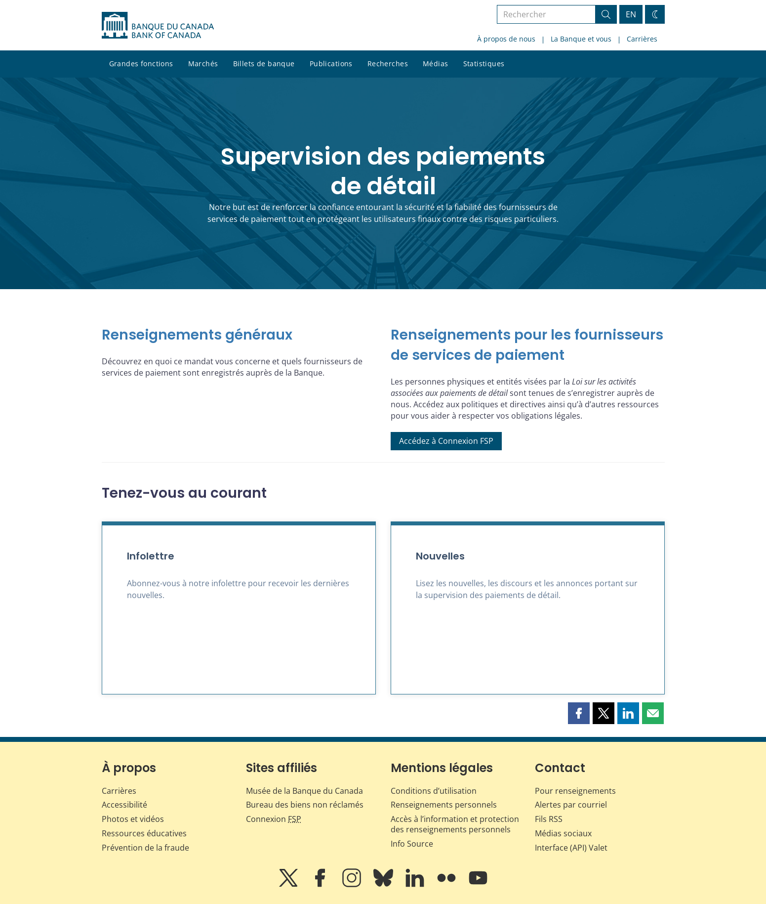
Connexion (273, 819)
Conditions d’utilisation (434, 790)
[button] (579, 713)
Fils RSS (549, 819)
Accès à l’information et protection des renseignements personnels (455, 824)
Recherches (387, 63)
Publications (331, 63)
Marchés (203, 63)
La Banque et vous (581, 38)
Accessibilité (124, 804)
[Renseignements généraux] (239, 335)
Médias (435, 63)
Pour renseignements (575, 790)
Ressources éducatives (144, 833)
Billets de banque (264, 63)
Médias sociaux (563, 833)
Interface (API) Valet (571, 847)
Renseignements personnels (444, 804)
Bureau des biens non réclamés (304, 804)
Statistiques (484, 63)
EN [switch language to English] (631, 14)
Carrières (642, 38)
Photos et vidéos (133, 819)
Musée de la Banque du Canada (304, 790)
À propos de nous (506, 38)
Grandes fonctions (141, 63)
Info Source (412, 843)
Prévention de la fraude (145, 847)
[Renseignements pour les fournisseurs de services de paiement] (528, 345)
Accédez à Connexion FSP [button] (446, 440)
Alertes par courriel (571, 804)
